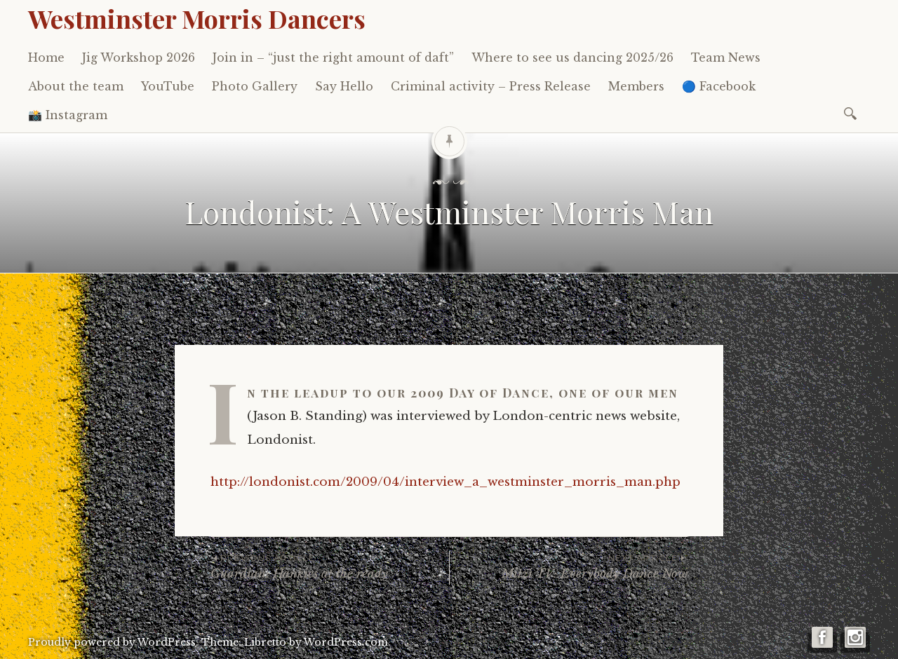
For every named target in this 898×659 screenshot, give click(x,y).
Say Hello (344, 86)
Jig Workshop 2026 (138, 57)
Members (636, 86)
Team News (725, 57)
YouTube (167, 86)
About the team (75, 86)
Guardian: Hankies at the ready (329, 566)
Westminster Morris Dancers (197, 18)
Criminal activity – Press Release (491, 86)
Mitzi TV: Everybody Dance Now (569, 566)
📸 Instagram (67, 115)
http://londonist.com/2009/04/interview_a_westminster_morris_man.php (445, 482)
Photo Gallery (254, 86)
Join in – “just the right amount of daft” (333, 57)
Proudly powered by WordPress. (113, 642)
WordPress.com (346, 642)
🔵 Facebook (719, 86)
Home (46, 57)
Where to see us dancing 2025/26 (572, 57)
